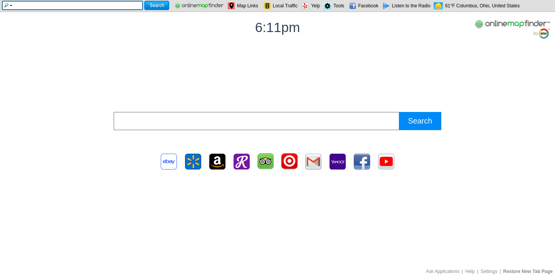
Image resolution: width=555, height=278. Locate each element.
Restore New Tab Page (528, 271)
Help (470, 271)
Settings (489, 271)
